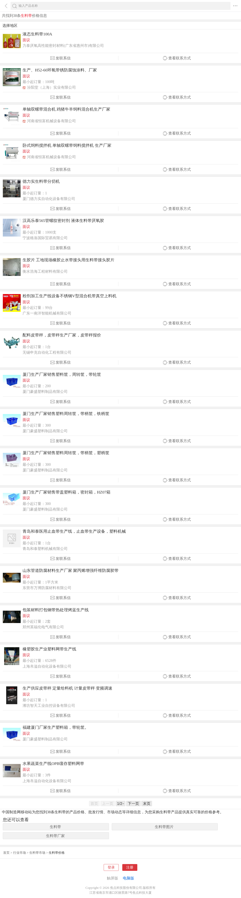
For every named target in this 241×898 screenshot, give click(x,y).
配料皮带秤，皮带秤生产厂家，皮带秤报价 (62, 335)
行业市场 (19, 853)
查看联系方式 (177, 58)
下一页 (133, 803)
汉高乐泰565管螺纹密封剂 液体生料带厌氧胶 (63, 220)
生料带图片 (164, 827)
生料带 (55, 827)
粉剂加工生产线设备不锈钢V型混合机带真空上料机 (69, 296)
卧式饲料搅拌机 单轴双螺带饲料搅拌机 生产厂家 (67, 145)
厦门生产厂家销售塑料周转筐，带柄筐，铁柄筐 (66, 413)
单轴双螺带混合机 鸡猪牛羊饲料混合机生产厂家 (66, 109)
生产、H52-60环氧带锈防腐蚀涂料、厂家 (60, 70)
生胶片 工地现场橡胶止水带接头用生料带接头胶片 (68, 260)
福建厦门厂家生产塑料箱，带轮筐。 (56, 727)
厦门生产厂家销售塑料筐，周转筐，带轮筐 (62, 374)
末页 (146, 803)
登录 (111, 867)
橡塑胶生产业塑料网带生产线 (49, 649)
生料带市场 (37, 853)
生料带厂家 (55, 836)
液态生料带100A (37, 34)
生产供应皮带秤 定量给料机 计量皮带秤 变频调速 (67, 688)
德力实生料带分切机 (41, 181)
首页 (6, 853)
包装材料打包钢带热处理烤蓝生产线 (56, 610)
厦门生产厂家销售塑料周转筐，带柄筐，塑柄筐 (66, 453)
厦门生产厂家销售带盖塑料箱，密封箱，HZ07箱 (66, 492)
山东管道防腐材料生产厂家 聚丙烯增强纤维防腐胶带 (71, 570)
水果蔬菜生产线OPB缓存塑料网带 (53, 763)
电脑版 (128, 878)
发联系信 (60, 58)
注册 (129, 867)
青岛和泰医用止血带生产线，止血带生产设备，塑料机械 (74, 531)
